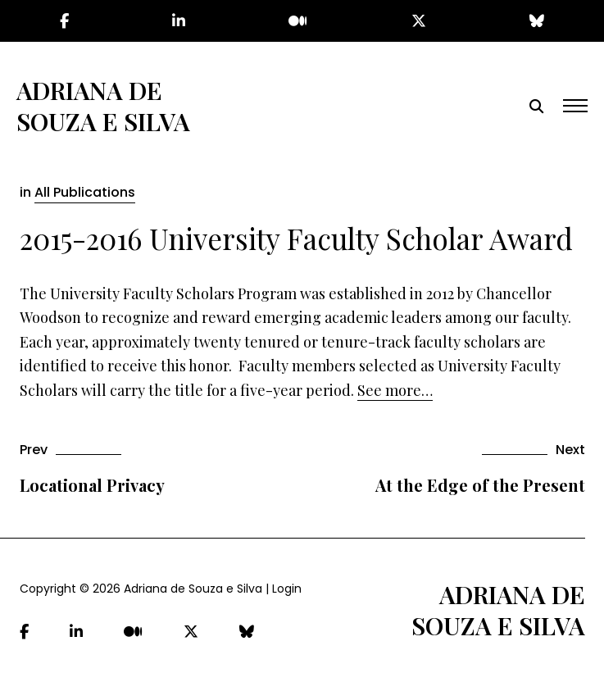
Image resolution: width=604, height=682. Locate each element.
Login (287, 588)
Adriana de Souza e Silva (103, 106)
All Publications (84, 192)
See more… (395, 390)
